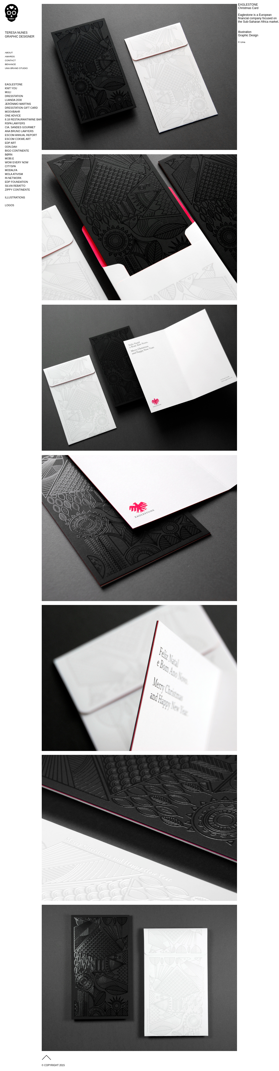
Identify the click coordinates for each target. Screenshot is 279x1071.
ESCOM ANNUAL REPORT (21, 135)
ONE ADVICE (13, 115)
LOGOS (9, 205)
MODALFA (11, 170)
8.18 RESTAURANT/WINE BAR (23, 119)
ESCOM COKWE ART (18, 138)
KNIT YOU (11, 88)
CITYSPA (10, 166)
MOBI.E (9, 158)
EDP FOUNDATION (16, 181)
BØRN (8, 154)
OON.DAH (11, 146)
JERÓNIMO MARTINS (18, 103)
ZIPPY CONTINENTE (17, 189)
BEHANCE (10, 64)
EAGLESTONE (13, 84)
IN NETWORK (13, 177)
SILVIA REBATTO (15, 185)
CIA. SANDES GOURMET (20, 127)
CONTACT (10, 60)
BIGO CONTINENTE (17, 150)
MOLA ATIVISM (14, 174)
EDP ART (10, 142)
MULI (8, 92)
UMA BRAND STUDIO (16, 68)
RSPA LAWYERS (15, 123)
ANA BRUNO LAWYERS (19, 131)
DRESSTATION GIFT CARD (21, 107)
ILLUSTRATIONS (15, 197)
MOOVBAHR (12, 111)
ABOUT (9, 52)
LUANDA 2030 (13, 99)
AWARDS (10, 56)
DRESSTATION (14, 96)
